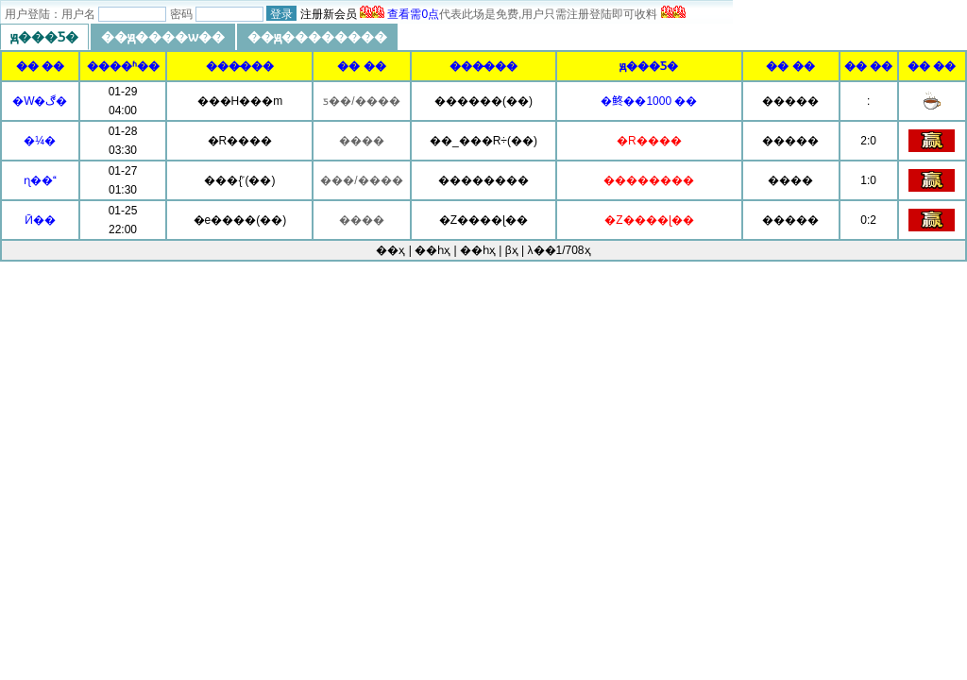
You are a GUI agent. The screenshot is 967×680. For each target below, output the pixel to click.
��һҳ (478, 250)
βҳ (511, 250)
